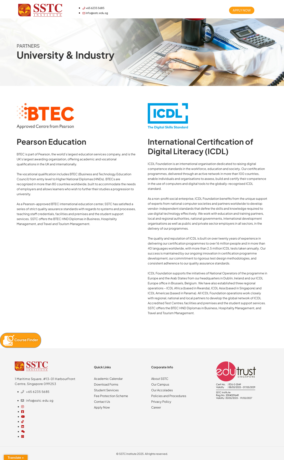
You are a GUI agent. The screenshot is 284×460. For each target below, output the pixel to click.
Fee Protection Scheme (111, 396)
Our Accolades (162, 390)
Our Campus (160, 384)
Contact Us (102, 402)
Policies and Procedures (168, 396)
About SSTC (159, 379)
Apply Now (102, 407)
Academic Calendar (108, 379)
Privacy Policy (161, 402)
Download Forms (106, 384)
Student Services (106, 390)
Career (156, 407)
